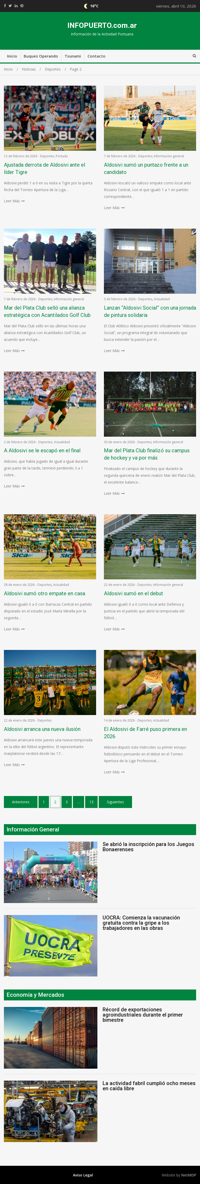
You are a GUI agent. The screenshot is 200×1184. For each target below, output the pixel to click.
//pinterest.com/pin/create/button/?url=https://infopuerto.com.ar (21, 6)
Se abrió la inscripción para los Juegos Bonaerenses (148, 847)
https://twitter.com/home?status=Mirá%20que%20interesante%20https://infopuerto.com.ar (10, 6)
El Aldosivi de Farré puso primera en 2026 (145, 733)
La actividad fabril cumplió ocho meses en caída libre (149, 1086)
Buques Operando (41, 56)
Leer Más (12, 200)
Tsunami (73, 56)
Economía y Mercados (35, 995)
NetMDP (188, 1175)
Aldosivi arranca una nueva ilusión (42, 729)
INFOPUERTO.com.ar (102, 25)
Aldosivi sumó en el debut (133, 593)
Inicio (12, 56)
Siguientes (115, 801)
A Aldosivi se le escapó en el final (42, 450)
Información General (33, 829)
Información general (169, 156)
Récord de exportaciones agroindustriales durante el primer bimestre (143, 1014)
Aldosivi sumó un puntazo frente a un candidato (146, 168)
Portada (62, 156)
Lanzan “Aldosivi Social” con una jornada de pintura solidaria (150, 311)
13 (91, 801)
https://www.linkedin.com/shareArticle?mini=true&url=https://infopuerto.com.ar (16, 6)
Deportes (47, 156)
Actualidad (162, 299)
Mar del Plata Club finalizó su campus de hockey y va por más (147, 454)
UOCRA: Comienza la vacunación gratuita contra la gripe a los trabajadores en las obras (141, 922)
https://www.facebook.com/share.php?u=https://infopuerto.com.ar (5, 6)
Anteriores (20, 801)
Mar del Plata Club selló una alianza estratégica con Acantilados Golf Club (47, 311)
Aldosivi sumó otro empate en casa (44, 593)
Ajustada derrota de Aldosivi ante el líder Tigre (44, 168)
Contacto (96, 56)
